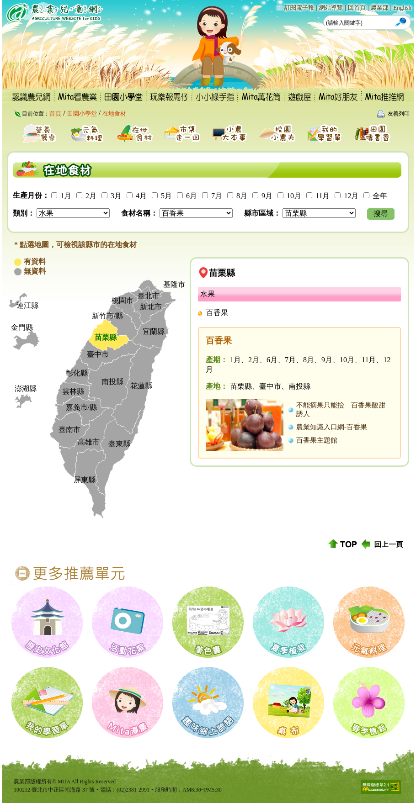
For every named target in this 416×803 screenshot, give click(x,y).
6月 (191, 196)
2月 (90, 196)
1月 (65, 196)
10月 (294, 196)
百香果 (217, 313)
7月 (216, 196)
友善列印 (399, 114)
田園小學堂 (82, 113)
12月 (351, 196)
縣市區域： (262, 213)
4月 (141, 196)
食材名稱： (139, 213)
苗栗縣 (222, 273)
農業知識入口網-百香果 (331, 427)
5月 (166, 196)
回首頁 (357, 7)
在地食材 (114, 113)
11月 (322, 196)
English (402, 7)
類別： (24, 213)
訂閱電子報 (299, 7)
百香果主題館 (316, 440)
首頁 (55, 113)
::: (280, 7)
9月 (266, 196)
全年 (380, 196)
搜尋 (380, 213)
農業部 (380, 7)
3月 (116, 196)
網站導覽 (331, 7)
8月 (241, 196)
